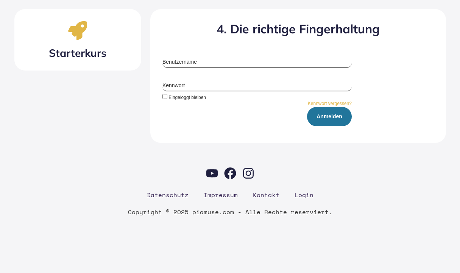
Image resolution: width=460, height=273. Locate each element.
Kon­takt (266, 194)
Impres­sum (221, 194)
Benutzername (179, 61)
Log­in (304, 194)
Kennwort (173, 85)
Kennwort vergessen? (330, 103)
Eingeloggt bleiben (184, 97)
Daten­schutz (168, 194)
